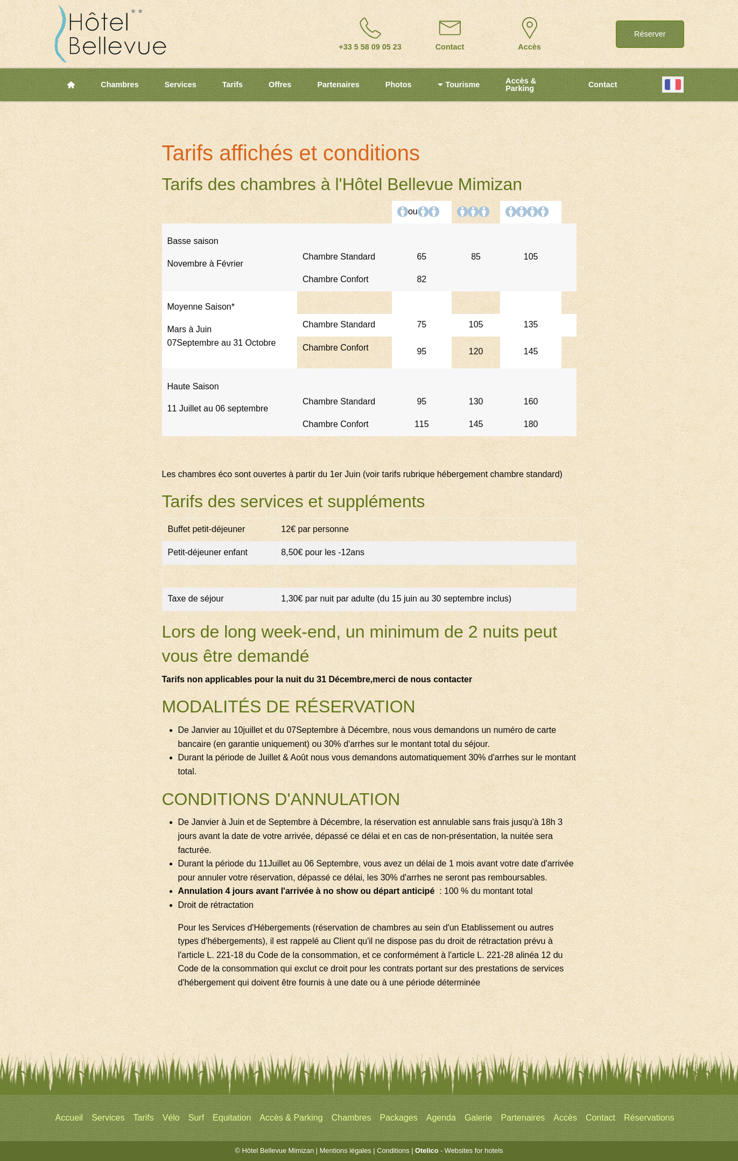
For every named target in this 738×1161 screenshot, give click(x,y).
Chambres (119, 84)
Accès (565, 1117)
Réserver (649, 34)
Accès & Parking (520, 84)
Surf (196, 1117)
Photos (398, 84)
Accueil (69, 1117)
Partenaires (338, 84)
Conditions (393, 1150)
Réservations (649, 1117)
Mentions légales (345, 1150)
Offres (280, 84)
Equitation (232, 1117)
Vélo (171, 1117)
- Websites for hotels (459, 1150)
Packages (398, 1117)
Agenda (441, 1117)
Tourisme (459, 84)
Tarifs (232, 84)
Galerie (479, 1117)
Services (180, 84)
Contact (602, 84)
